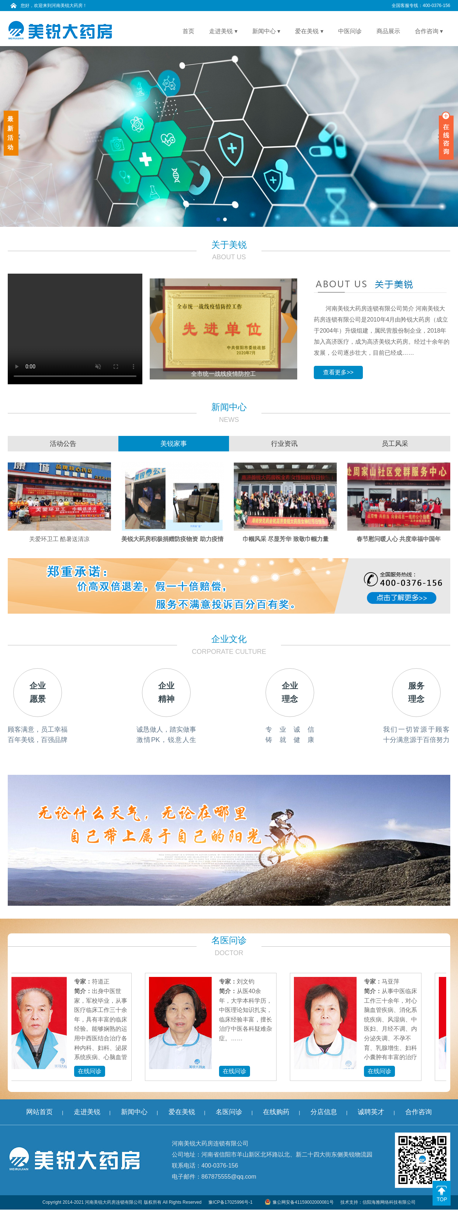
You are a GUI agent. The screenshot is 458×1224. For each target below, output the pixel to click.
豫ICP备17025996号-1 (230, 1202)
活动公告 (63, 443)
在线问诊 (91, 1071)
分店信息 (323, 1112)
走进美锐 (87, 1112)
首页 (188, 31)
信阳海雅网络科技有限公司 (389, 1202)
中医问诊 (350, 31)
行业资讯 (284, 443)
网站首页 (39, 1112)
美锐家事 (173, 443)
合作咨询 (418, 1112)
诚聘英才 (371, 1112)
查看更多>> (338, 372)
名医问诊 (229, 1112)
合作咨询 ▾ (429, 31)
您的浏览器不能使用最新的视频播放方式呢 (75, 329)
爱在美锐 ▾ (309, 31)
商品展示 (388, 31)
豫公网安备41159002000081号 (299, 1202)
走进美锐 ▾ (223, 31)
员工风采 (395, 443)
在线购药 (276, 1112)
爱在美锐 (182, 1112)
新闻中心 (134, 1112)
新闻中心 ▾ (266, 31)
